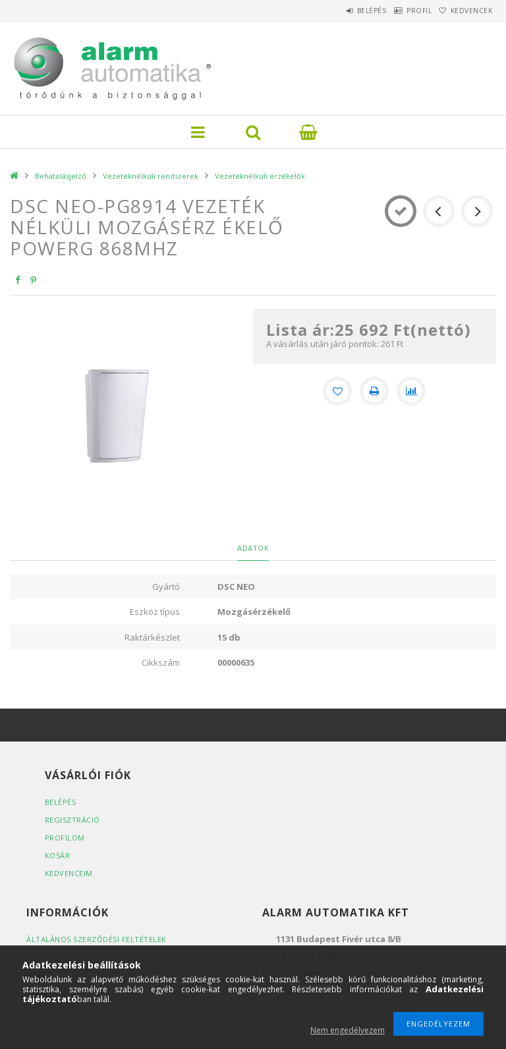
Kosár (57, 855)
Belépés (341, 10)
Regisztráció (72, 820)
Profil (400, 10)
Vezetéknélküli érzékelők (260, 176)
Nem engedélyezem (347, 1030)
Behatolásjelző (60, 176)
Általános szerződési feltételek (96, 939)
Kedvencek (466, 10)
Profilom (65, 837)
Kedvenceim (69, 873)
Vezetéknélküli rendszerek (150, 176)
